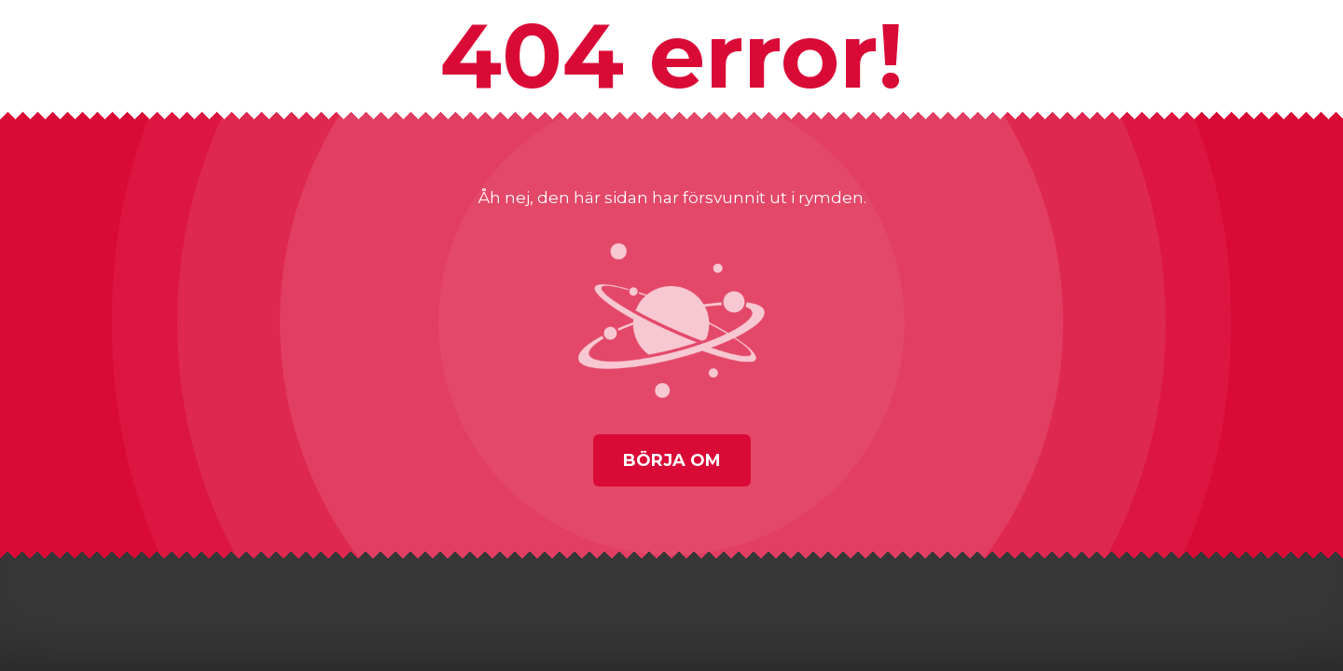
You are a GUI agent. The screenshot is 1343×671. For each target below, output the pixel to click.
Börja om (672, 460)
